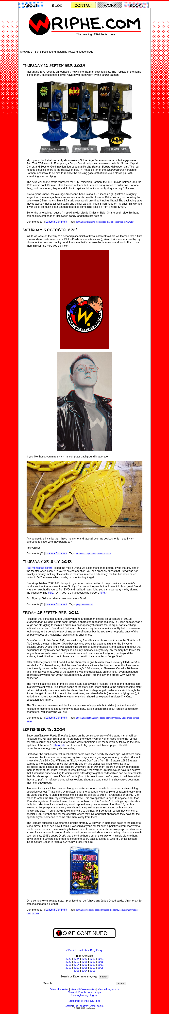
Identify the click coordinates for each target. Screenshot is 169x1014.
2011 (100, 964)
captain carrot (89, 222)
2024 (77, 958)
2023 (84, 958)
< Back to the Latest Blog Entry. (84, 950)
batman (79, 222)
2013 (84, 964)
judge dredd (101, 222)
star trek (110, 222)
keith (99, 554)
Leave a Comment (56, 221)
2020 (68, 961)
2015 (68, 964)
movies (90, 605)
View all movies (59, 989)
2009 (77, 967)
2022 (93, 958)
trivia (103, 554)
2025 (68, 958)
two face (35, 913)
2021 (100, 958)
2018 (84, 961)
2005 (77, 970)
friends (82, 554)
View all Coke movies (83, 989)
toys (126, 222)
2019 (77, 961)
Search (103, 977)
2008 (84, 967)
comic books (99, 718)
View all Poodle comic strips (84, 992)
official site (59, 745)
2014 (77, 964)
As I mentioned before (39, 567)
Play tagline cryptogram (84, 995)
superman (119, 222)
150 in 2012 (81, 718)
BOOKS (100, 1006)
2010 (68, 967)
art (77, 554)
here (50, 592)
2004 (84, 970)
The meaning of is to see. (96, 34)
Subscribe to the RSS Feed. (84, 1001)
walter (131, 222)
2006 (100, 967)
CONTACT (84, 1006)
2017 (93, 961)
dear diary (110, 718)
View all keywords (108, 989)
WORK (93, 1006)
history (118, 718)
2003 (93, 970)
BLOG (75, 1006)
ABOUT (69, 1006)
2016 (100, 961)
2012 (93, 964)
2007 (93, 967)
